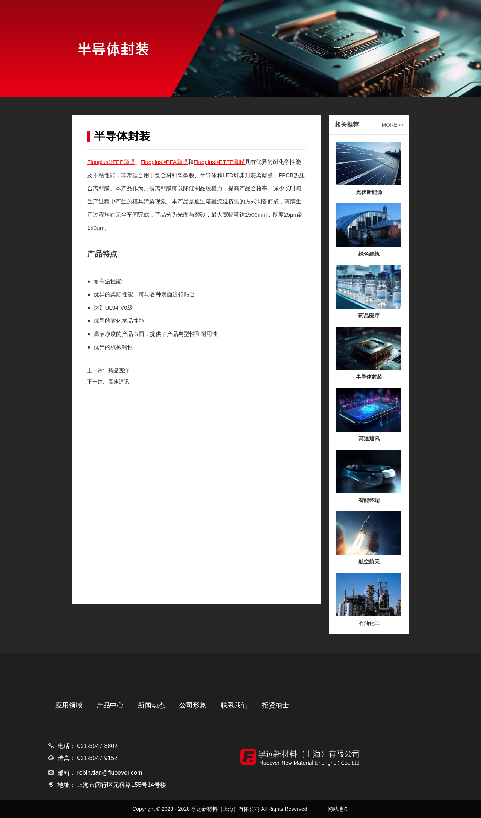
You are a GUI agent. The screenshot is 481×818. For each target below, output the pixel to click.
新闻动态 (151, 705)
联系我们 (234, 705)
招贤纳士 (275, 705)
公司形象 (192, 705)
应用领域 (68, 705)
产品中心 (110, 705)
